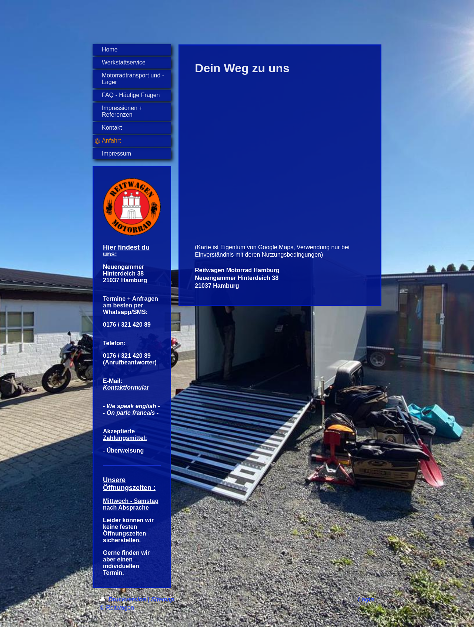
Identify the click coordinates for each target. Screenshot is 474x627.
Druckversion (124, 599)
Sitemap (162, 599)
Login (366, 599)
